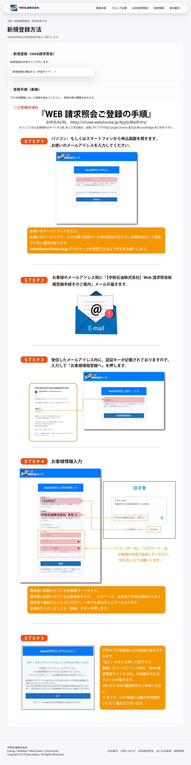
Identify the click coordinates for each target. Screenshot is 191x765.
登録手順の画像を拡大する (79, 97)
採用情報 (159, 8)
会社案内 (174, 8)
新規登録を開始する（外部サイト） (33, 71)
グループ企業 (119, 8)
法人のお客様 (163, 751)
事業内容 (101, 8)
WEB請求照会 (140, 8)
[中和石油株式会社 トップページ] (24, 8)
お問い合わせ (127, 751)
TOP (9, 21)
